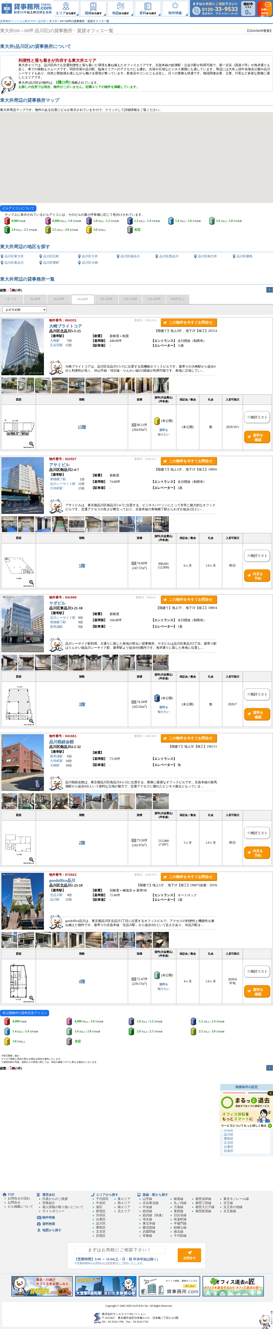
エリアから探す (107, 1194)
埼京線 (147, 1219)
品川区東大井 (14, 256)
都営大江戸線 (205, 1207)
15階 (82, 427)
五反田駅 (56, 345)
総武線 (147, 1211)
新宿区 (101, 1211)
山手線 (147, 1199)
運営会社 (48, 1194)
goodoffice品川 (62, 881)
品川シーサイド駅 (63, 484)
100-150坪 (130, 299)
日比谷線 (180, 1215)
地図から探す (51, 1230)
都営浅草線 (203, 1199)
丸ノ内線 (180, 1203)
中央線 (147, 1207)
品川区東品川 (14, 262)
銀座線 (178, 1199)
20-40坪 (35, 299)
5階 (82, 565)
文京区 (228, 1142)
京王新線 (229, 1211)
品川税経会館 (61, 742)
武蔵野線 (149, 1231)
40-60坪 (59, 299)
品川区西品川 (168, 256)
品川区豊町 (51, 262)
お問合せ (14, 1202)
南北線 (178, 1231)
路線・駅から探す (155, 1194)
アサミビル (59, 465)
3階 (82, 704)
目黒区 (228, 1151)
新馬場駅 (56, 627)
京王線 (228, 1203)
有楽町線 (180, 1219)
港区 (99, 1207)
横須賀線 (149, 1227)
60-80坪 (83, 299)
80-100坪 (107, 299)
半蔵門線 (180, 1223)
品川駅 (55, 900)
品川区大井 (90, 256)
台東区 (228, 1147)
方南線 (178, 1207)
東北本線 (149, 1223)
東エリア (124, 1199)
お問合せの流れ (19, 1198)
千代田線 (180, 1235)
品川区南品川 (130, 256)
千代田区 (102, 1199)
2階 (82, 843)
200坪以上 (178, 299)
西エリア (124, 1203)
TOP (11, 1194)
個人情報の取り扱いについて (63, 1207)
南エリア (124, 1207)
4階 (82, 981)
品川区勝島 (245, 256)
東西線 (178, 1211)
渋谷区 (228, 1130)
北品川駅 (56, 895)
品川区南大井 (207, 256)
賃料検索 (48, 1224)
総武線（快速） (154, 1215)
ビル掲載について (20, 1206)
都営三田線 (203, 1203)
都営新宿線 (203, 1211)
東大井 (53, 21)
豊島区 (228, 1138)
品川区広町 (51, 256)
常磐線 (147, 1235)
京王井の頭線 (233, 1207)
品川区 (42, 21)
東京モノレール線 (236, 1199)
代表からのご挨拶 (55, 1199)
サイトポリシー (53, 1211)
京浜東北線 (151, 1203)
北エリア (124, 1211)
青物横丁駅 (58, 479)
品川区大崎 (90, 262)
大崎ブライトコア (65, 326)
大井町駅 (56, 489)
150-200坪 (154, 299)
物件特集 (48, 1217)
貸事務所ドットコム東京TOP (17, 21)
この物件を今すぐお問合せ (190, 322)
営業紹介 (48, 1203)
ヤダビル (57, 603)
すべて (11, 299)
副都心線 (180, 1227)
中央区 (101, 1203)
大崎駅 (55, 341)
